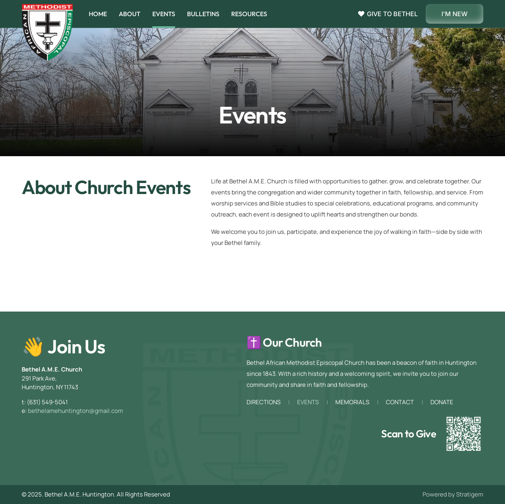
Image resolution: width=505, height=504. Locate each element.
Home (98, 14)
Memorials (352, 402)
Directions (264, 402)
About (129, 14)
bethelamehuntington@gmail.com (75, 411)
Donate (441, 402)
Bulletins (203, 14)
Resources (249, 14)
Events (163, 14)
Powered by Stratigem (453, 494)
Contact (400, 402)
